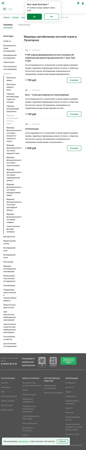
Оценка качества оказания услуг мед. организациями (74, 427)
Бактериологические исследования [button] (9, 48)
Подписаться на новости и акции (68, 361)
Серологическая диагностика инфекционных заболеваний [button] (9, 328)
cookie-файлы (23, 441)
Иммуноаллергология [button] (9, 242)
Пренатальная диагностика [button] (9, 306)
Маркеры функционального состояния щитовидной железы (14, 204)
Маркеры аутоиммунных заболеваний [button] (9, 269)
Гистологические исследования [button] (10, 67)
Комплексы (24, 24)
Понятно (62, 441)
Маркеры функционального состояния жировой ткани (14, 149)
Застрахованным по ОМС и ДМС (30, 417)
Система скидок (29, 394)
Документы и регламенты (28, 429)
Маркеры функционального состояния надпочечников (14, 161)
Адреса (68, 392)
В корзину (74, 80)
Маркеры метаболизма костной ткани (12, 119)
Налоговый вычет (29, 423)
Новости (68, 408)
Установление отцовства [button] (9, 338)
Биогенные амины (11, 79)
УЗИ (2, 392)
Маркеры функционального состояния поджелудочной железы (14, 175)
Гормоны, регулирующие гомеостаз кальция (12, 98)
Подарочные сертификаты (28, 400)
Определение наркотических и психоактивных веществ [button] (9, 295)
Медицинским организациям (50, 386)
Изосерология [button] (9, 237)
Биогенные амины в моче (11, 87)
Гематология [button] (8, 62)
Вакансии (69, 412)
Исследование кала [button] (9, 249)
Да (34, 17)
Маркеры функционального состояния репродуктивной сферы (14, 189)
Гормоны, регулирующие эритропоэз (12, 109)
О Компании (70, 383)
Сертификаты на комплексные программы (29, 409)
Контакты (69, 387)
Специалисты (71, 396)
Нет (51, 17)
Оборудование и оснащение (72, 402)
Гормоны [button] (7, 73)
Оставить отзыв (72, 434)
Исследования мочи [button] (9, 256)
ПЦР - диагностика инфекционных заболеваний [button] (9, 316)
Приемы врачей (7, 401)
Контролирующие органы (72, 418)
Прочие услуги (7, 405)
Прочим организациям (53, 393)
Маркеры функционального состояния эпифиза (14, 218)
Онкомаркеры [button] (9, 285)
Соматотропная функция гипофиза (13, 229)
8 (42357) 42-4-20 (9, 364)
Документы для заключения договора (31, 384)
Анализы (15, 17)
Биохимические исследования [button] (9, 56)
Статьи (25, 435)
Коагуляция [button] (8, 262)
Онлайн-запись (7, 410)
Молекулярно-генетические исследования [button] (9, 278)
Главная (6, 17)
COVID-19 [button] (7, 41)
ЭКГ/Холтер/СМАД (9, 396)
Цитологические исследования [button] (10, 345)
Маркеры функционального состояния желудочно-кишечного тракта (14, 134)
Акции (25, 390)
